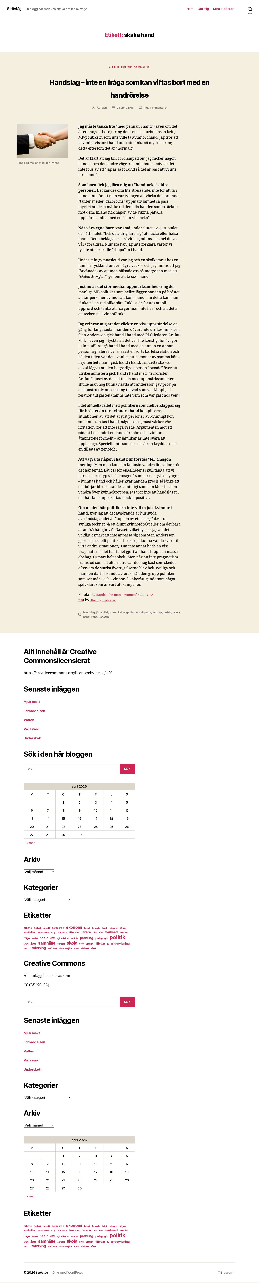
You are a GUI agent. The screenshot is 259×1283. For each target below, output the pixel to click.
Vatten (29, 720)
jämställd (102, 613)
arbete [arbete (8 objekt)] (28, 928)
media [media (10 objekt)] (123, 933)
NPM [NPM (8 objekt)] (52, 938)
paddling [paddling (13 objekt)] (86, 939)
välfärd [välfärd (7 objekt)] (85, 949)
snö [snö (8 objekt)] (81, 944)
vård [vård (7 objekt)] (93, 949)
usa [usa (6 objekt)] (26, 949)
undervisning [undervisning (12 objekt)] (120, 944)
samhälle (144, 68)
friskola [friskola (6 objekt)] (96, 928)
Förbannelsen (35, 711)
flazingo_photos (105, 601)
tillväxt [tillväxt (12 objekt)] (100, 944)
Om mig (203, 9)
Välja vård (32, 729)
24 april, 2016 (125, 108)
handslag (89, 613)
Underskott (34, 738)
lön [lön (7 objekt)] (101, 933)
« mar (30, 843)
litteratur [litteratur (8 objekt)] (74, 933)
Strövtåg (15, 9)
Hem (190, 9)
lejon (103, 108)
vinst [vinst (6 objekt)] (76, 949)
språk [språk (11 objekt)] (89, 944)
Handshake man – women (118, 595)
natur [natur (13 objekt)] (44, 939)
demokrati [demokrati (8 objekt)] (58, 928)
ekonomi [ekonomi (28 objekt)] (74, 928)
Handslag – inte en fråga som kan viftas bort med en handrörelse (129, 88)
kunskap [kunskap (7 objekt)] (62, 933)
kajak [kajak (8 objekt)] (123, 928)
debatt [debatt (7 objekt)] (46, 928)
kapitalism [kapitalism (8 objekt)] (30, 933)
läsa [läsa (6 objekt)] (95, 933)
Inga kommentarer (156, 108)
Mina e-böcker (223, 9)
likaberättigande (141, 613)
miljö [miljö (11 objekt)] (27, 939)
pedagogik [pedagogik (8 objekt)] (101, 938)
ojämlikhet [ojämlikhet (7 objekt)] (63, 939)
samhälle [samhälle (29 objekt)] (46, 943)
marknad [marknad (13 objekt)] (111, 933)
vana (102, 617)
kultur (112, 68)
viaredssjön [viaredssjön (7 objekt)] (65, 949)
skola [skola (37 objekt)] (72, 943)
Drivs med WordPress (69, 1273)
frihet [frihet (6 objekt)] (87, 928)
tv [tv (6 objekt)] (108, 944)
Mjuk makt (33, 702)
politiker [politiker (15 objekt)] (30, 944)
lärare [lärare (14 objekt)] (86, 933)
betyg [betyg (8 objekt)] (37, 928)
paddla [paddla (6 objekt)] (74, 939)
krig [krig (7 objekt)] (53, 933)
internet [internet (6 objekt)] (113, 928)
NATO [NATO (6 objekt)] (35, 939)
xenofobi (113, 617)
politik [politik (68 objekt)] (117, 938)
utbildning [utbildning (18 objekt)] (37, 949)
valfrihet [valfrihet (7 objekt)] (52, 949)
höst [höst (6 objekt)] (104, 928)
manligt (158, 613)
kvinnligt (123, 613)
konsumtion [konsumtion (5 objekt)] (43, 933)
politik (127, 68)
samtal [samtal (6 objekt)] (61, 944)
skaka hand (90, 617)
